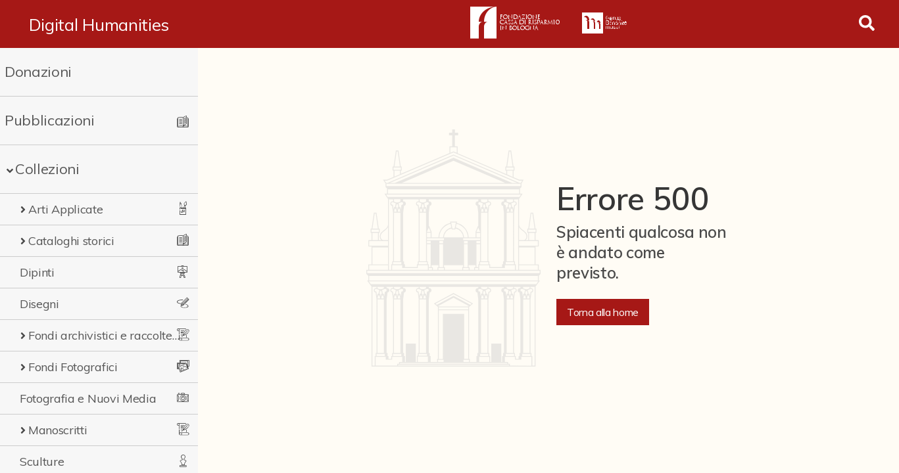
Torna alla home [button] (603, 312)
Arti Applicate (65, 209)
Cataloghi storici (71, 240)
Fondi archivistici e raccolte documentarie (104, 335)
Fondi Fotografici (73, 366)
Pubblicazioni (50, 120)
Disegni (39, 303)
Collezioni (47, 169)
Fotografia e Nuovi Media (88, 398)
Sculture (42, 461)
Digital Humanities (99, 24)
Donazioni (38, 71)
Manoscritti (57, 430)
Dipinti (37, 272)
